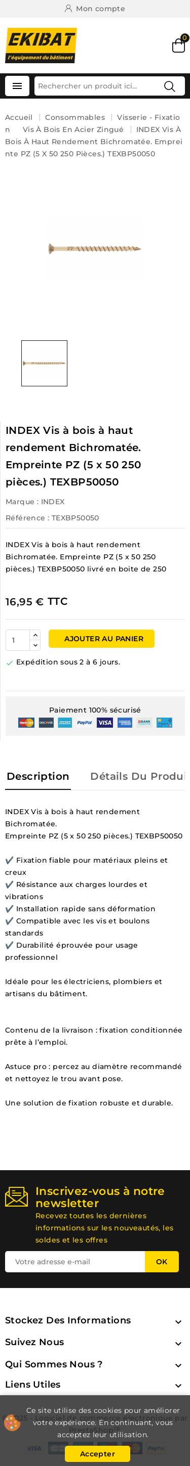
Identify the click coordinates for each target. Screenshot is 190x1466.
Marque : (22, 501)
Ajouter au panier (102, 638)
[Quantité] (18, 640)
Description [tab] (38, 776)
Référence (26, 517)
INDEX (53, 501)
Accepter (97, 1453)
